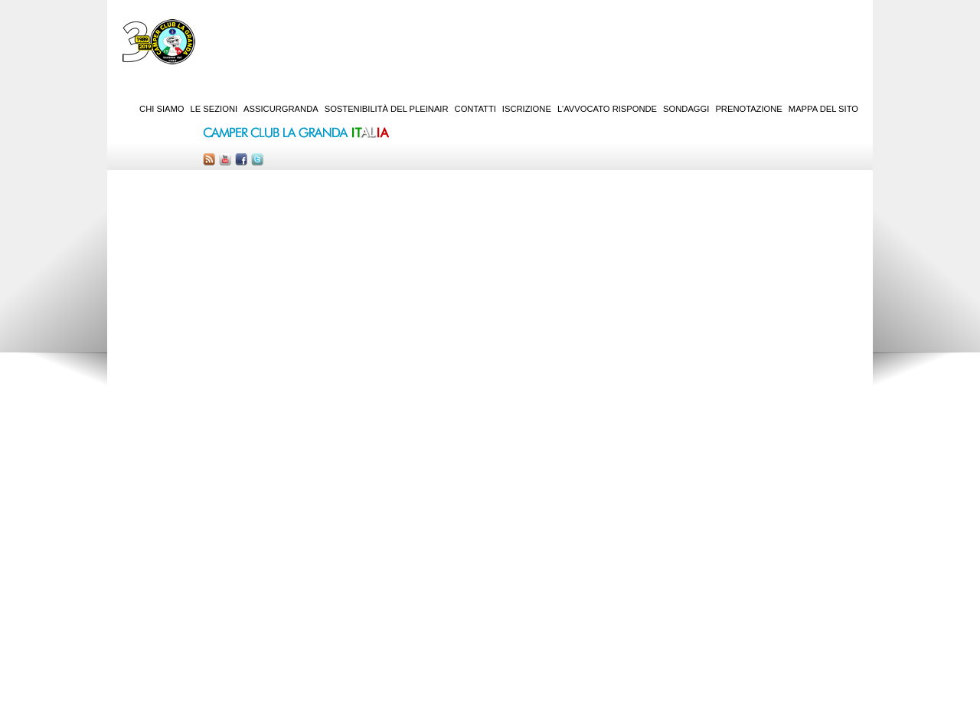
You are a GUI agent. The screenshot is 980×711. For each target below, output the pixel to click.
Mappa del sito (823, 108)
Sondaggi (686, 108)
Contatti (475, 108)
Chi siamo (161, 108)
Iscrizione (526, 108)
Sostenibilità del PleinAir (387, 108)
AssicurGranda (280, 108)
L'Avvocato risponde (607, 108)
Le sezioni (214, 108)
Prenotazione (748, 108)
